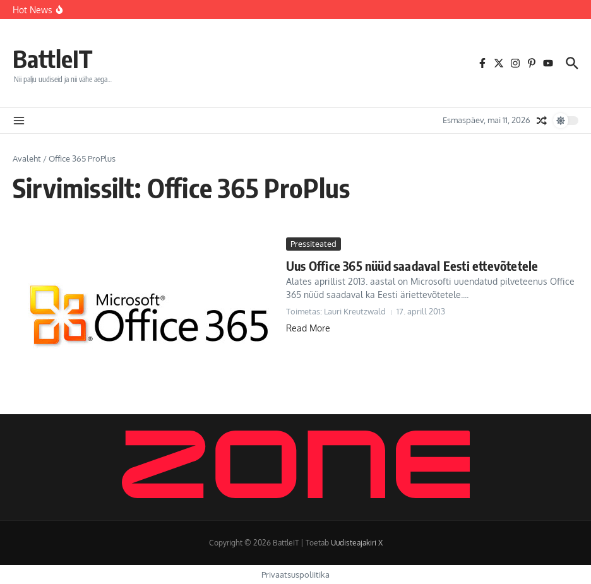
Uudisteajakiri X (357, 542)
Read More (308, 328)
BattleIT (55, 58)
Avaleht (27, 158)
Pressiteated (313, 244)
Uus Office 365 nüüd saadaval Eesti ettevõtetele (412, 265)
